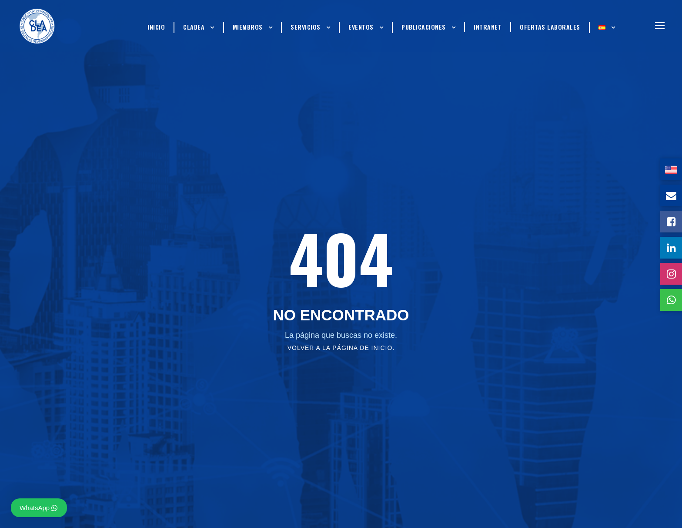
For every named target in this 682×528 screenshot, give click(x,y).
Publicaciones (423, 26)
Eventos (361, 26)
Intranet (487, 26)
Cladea (193, 26)
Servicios (306, 26)
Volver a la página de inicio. (341, 347)
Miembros (248, 26)
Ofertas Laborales (550, 26)
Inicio (156, 26)
